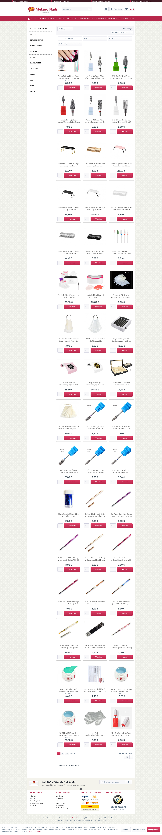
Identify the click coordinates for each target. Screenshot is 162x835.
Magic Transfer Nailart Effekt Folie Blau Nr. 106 (68, 515)
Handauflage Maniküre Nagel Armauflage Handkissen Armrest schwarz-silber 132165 (69, 209)
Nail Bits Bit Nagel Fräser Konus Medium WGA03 (121, 471)
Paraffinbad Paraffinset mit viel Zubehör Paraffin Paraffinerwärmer (68, 296)
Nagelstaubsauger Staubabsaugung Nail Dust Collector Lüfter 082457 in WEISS (95, 384)
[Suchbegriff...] (77, 9)
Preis (86, 38)
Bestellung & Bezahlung (37, 801)
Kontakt (33, 798)
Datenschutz (60, 806)
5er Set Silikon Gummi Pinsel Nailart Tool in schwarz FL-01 (95, 646)
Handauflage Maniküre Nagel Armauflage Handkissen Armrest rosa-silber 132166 (121, 165)
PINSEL (33, 74)
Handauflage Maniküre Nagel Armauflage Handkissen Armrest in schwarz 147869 (95, 252)
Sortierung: (127, 29)
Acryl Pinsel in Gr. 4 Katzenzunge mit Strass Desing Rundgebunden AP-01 (121, 646)
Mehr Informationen (35, 832)
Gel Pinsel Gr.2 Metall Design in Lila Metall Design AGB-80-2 (121, 515)
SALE (32, 86)
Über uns (33, 796)
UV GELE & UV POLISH (38, 28)
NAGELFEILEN (35, 63)
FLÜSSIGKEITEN (36, 40)
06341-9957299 (118, 807)
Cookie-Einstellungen (62, 808)
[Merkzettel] (106, 9)
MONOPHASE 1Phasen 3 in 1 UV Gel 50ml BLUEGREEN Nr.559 (68, 734)
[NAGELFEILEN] (99, 18)
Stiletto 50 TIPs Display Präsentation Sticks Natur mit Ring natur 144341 (121, 296)
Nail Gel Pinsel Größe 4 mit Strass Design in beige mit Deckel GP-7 (68, 646)
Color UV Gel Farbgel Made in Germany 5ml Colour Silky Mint (68, 690)
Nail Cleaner (59, 796)
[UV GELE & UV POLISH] (39, 18)
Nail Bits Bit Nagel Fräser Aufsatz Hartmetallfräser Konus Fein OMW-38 (69, 121)
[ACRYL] (50, 18)
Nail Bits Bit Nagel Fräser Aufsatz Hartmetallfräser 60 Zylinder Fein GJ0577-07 (95, 121)
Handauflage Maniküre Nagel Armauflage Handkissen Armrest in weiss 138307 (121, 209)
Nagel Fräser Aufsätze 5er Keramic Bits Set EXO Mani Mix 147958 (121, 252)
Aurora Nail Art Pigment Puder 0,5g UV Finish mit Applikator (68, 77)
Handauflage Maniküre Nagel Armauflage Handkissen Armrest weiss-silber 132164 (95, 209)
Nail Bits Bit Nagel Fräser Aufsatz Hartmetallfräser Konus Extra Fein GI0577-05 (95, 77)
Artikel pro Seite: (125, 754)
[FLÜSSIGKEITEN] (59, 18)
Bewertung (63, 44)
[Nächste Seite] (62, 753)
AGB (57, 801)
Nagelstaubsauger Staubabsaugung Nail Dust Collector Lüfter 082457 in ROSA (68, 384)
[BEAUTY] (121, 18)
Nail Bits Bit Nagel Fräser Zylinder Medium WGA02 (68, 471)
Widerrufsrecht (60, 803)
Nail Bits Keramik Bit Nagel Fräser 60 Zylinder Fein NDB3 (121, 734)
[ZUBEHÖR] (108, 18)
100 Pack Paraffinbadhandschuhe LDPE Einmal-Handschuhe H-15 (95, 734)
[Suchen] (89, 9)
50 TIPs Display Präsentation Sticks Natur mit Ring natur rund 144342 (69, 340)
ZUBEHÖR (34, 69)
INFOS (32, 91)
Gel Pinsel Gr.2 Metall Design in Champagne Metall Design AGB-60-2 (95, 515)
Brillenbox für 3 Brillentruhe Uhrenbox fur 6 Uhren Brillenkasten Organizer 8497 (121, 384)
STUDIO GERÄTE (36, 46)
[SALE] (127, 18)
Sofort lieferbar (67, 38)
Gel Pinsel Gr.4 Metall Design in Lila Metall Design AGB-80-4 (68, 559)
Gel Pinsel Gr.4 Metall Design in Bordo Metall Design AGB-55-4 (121, 559)
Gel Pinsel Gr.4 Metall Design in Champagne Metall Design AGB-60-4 (95, 559)
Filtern (62, 29)
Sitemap (33, 806)
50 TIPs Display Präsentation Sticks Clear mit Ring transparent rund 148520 (95, 340)
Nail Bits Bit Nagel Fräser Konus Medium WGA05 (121, 428)
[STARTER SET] (82, 18)
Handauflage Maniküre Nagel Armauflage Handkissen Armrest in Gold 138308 (95, 165)
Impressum (59, 798)
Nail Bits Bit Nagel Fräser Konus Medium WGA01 (95, 428)
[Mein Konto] (116, 9)
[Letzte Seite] (67, 753)
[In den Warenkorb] (72, 87)
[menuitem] (77, 9)
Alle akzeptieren (139, 830)
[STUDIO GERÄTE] (70, 18)
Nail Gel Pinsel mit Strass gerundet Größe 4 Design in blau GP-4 (121, 603)
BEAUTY (33, 80)
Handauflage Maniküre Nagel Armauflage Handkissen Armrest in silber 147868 (68, 252)
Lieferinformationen (36, 803)
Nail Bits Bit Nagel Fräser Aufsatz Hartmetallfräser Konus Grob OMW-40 (121, 77)
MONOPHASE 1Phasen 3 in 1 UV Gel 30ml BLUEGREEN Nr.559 (121, 690)
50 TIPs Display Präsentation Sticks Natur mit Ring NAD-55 (68, 428)
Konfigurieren (153, 830)
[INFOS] (132, 18)
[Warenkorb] (129, 9)
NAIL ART (34, 57)
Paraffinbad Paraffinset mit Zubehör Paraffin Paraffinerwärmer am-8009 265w (95, 296)
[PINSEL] (115, 18)
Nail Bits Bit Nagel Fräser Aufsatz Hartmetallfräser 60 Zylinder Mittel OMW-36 (121, 121)
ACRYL (33, 34)
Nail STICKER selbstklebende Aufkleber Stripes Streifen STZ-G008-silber (95, 690)
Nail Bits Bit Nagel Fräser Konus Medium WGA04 (95, 471)
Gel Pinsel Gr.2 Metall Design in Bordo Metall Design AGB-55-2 (68, 603)
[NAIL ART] (90, 18)
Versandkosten (76, 818)
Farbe (111, 38)
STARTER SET (35, 51)
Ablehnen (125, 830)
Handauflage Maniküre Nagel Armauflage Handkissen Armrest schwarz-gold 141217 (68, 165)
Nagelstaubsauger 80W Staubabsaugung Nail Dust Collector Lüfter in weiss (121, 340)
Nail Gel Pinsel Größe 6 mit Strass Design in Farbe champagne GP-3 (95, 603)
